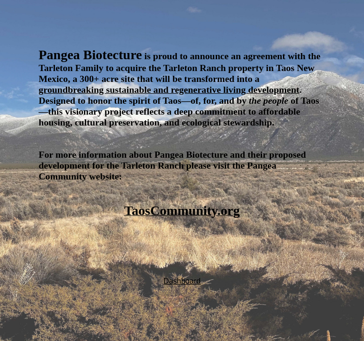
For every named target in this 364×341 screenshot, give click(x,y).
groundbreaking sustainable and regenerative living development (169, 89)
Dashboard (182, 281)
